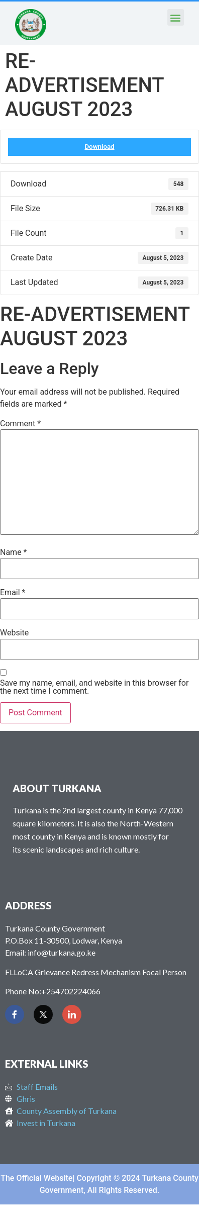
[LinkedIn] (71, 1014)
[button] (175, 17)
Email (12, 593)
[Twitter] (43, 1014)
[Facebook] (14, 1014)
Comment (20, 424)
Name (13, 552)
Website (14, 633)
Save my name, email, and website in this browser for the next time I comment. (94, 687)
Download (99, 146)
